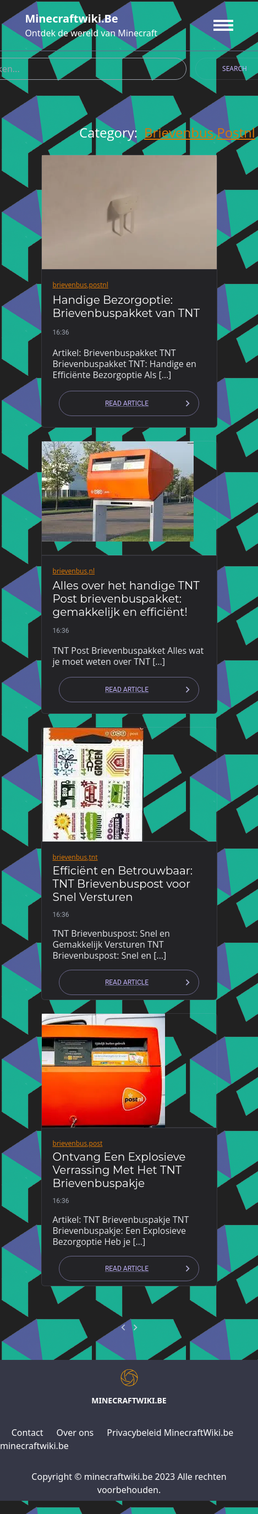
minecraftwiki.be (71, 18)
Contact (27, 1432)
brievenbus (178, 132)
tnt (93, 857)
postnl (236, 132)
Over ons (75, 1432)
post (96, 1143)
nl (92, 571)
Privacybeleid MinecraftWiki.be (170, 1432)
